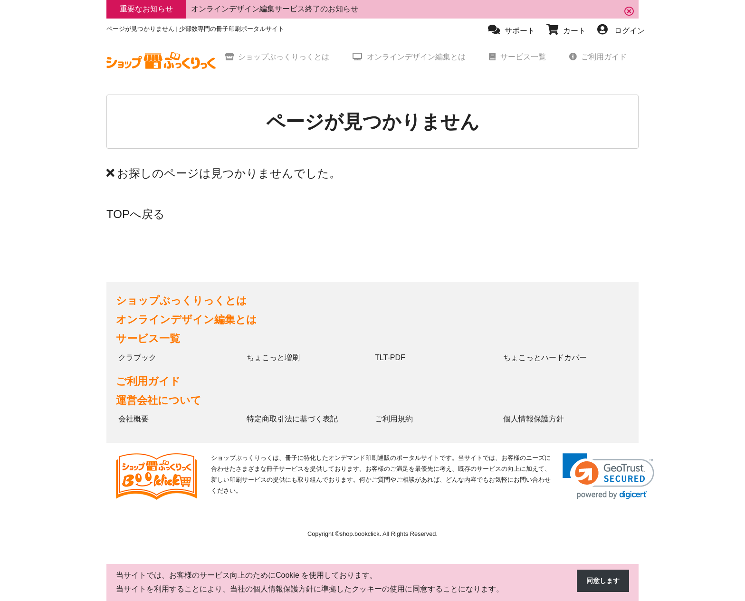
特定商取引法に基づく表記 (292, 419)
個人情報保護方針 (533, 419)
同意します (601, 581)
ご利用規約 (394, 419)
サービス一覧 (148, 338)
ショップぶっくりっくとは (181, 300)
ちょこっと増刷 (273, 357)
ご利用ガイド (148, 381)
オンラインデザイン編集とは (186, 319)
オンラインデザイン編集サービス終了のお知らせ (274, 9)
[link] (608, 476)
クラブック (137, 357)
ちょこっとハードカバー (545, 357)
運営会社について (158, 400)
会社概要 (133, 419)
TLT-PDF (390, 357)
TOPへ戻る (135, 214)
